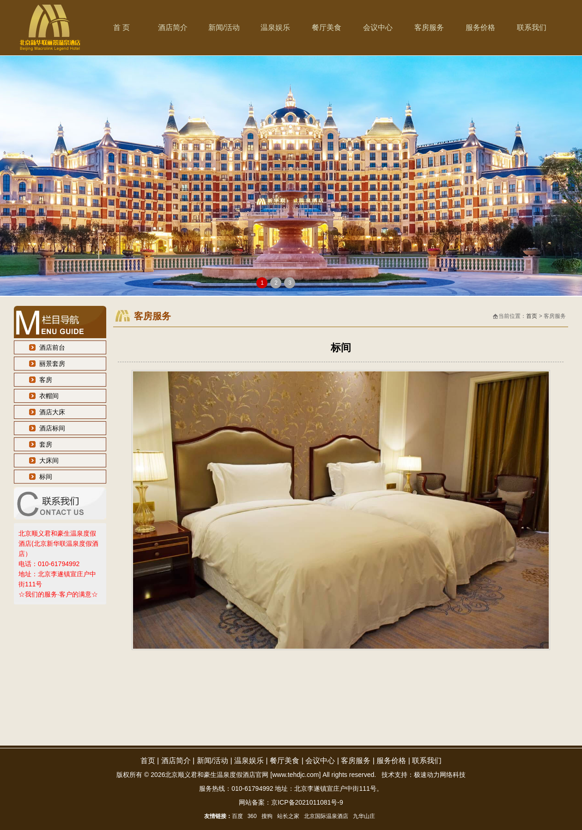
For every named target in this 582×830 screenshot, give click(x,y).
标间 (45, 476)
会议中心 (378, 27)
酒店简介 (173, 27)
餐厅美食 (326, 27)
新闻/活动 (224, 27)
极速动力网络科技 (440, 774)
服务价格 (480, 27)
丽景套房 (52, 363)
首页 (531, 316)
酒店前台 (52, 347)
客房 (45, 379)
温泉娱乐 (275, 27)
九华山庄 (364, 816)
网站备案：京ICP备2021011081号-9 (291, 802)
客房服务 (429, 27)
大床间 (49, 460)
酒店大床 (52, 412)
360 (252, 816)
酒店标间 (52, 428)
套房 (45, 444)
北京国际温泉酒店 (326, 816)
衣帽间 (49, 396)
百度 (237, 816)
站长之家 (288, 816)
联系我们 (531, 27)
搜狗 (267, 816)
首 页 (121, 27)
